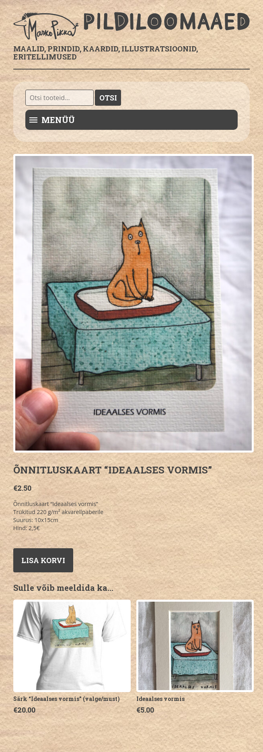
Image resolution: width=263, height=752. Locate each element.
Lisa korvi (43, 560)
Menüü (58, 120)
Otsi (108, 97)
